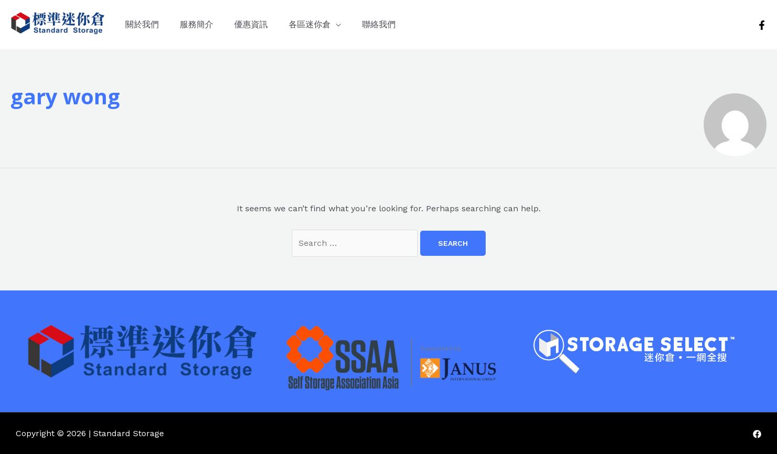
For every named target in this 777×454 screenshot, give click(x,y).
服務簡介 (196, 24)
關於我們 (142, 24)
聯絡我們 (379, 24)
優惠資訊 (251, 24)
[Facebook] (762, 25)
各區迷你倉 (310, 24)
